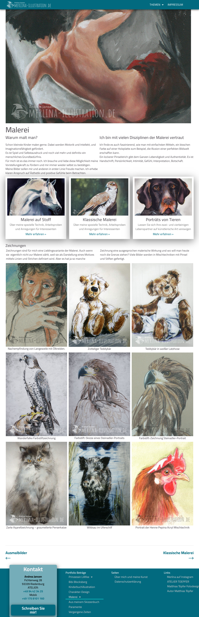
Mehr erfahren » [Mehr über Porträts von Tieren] (163, 234)
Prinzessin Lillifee (81, 577)
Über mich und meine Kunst (131, 577)
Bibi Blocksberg (78, 582)
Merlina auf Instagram (180, 577)
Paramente (75, 607)
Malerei (75, 597)
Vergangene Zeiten (80, 612)
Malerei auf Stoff (36, 219)
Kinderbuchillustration (82, 587)
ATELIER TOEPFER (178, 581)
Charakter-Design (79, 592)
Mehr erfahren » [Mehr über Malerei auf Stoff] (36, 234)
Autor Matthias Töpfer (180, 591)
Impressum (175, 4)
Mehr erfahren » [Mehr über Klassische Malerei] (99, 234)
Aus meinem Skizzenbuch (84, 602)
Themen (157, 5)
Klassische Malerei (99, 219)
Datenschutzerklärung (128, 581)
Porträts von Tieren (163, 219)
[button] (191, 5)
